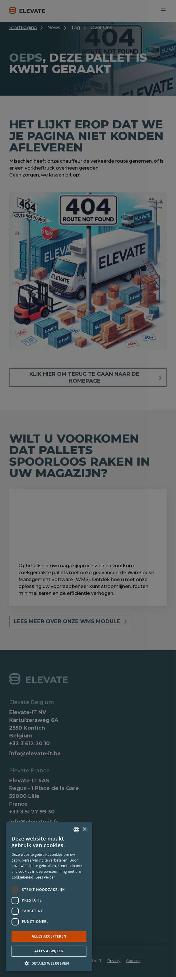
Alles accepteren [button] (49, 936)
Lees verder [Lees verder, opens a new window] (45, 877)
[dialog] (88, 488)
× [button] (84, 829)
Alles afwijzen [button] (49, 950)
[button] (49, 962)
